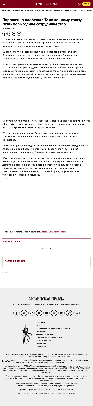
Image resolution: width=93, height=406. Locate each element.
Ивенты (49, 10)
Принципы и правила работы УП (49, 337)
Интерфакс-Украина (39, 362)
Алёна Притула (41, 386)
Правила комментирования (54, 232)
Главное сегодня (11, 241)
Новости (6, 10)
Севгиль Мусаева (70, 384)
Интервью (39, 10)
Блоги (82, 10)
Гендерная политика (44, 334)
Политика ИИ (40, 331)
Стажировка (40, 343)
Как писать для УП (43, 340)
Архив (89, 10)
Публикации (17, 10)
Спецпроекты (71, 10)
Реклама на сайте (42, 322)
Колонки (29, 10)
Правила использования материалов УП (52, 328)
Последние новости (15, 261)
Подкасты (58, 10)
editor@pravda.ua (69, 386)
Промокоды (40, 346)
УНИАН (66, 58)
